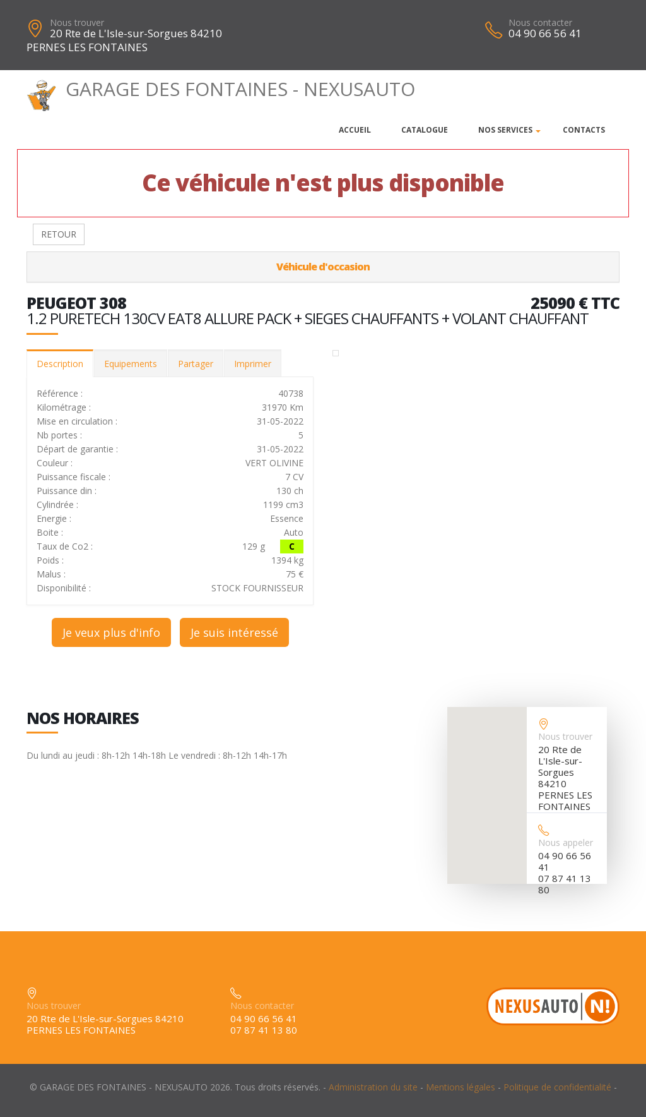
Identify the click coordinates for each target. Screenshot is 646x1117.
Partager (195, 364)
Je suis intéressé (234, 632)
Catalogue (424, 129)
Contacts (584, 129)
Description (60, 364)
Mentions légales (460, 1087)
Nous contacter (540, 22)
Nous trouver (77, 22)
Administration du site (373, 1087)
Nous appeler (565, 842)
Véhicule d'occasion (323, 267)
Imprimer (252, 364)
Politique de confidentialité (557, 1087)
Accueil (355, 129)
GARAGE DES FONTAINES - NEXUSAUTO (220, 89)
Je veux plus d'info (111, 632)
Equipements (130, 364)
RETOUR (58, 234)
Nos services (505, 129)
